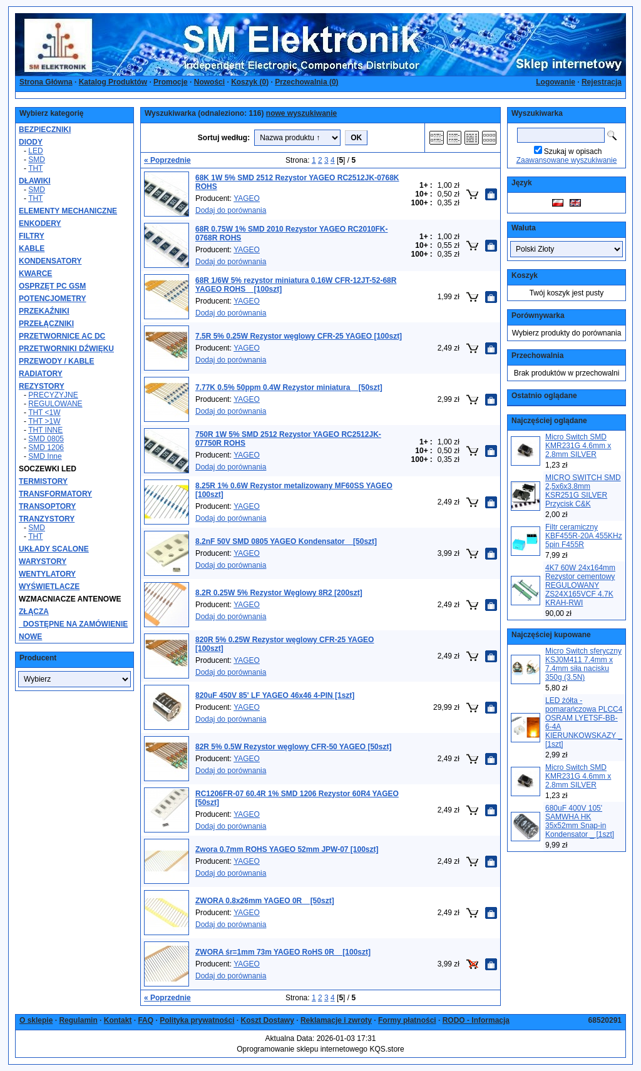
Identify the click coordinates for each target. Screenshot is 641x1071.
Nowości (209, 82)
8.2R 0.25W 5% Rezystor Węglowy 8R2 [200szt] (278, 592)
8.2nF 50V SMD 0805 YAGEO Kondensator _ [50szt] (286, 541)
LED (35, 150)
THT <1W (44, 412)
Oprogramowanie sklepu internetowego (302, 1049)
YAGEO (246, 198)
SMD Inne (44, 456)
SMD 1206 (46, 447)
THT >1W (44, 421)
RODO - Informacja (476, 1020)
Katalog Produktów (113, 82)
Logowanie (555, 82)
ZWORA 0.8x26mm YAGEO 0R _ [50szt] (264, 900)
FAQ (145, 1020)
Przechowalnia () (306, 82)
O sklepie (36, 1020)
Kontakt (118, 1020)
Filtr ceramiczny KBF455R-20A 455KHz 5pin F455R (583, 536)
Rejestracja (602, 82)
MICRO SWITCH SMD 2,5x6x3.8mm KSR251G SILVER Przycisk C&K (583, 490)
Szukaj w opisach (573, 151)
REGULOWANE (55, 403)
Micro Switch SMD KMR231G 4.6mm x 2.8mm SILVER (578, 446)
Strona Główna (46, 82)
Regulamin (78, 1020)
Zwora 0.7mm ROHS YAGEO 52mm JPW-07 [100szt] (287, 849)
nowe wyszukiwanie (301, 113)
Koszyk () (250, 82)
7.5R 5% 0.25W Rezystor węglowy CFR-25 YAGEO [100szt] (298, 336)
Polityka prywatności (197, 1020)
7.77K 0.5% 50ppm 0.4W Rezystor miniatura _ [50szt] (288, 387)
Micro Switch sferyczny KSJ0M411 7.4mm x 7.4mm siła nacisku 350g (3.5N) (583, 664)
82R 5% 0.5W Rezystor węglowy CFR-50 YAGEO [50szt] (293, 746)
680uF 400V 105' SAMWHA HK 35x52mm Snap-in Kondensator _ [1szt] (579, 821)
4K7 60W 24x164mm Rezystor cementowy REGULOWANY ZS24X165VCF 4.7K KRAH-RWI (580, 585)
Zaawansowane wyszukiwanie (566, 160)
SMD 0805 (46, 438)
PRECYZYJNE (53, 395)
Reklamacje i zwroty (336, 1020)
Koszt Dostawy (267, 1020)
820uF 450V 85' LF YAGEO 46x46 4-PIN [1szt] (274, 695)
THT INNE (45, 430)
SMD (36, 159)
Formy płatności (407, 1020)
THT (35, 168)
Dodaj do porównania (230, 210)
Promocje (170, 82)
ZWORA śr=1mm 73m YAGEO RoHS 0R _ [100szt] (283, 952)
